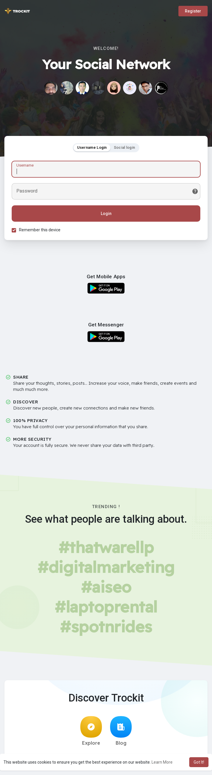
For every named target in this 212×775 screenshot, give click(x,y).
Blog (121, 731)
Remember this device (39, 230)
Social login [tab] (124, 147)
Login (106, 213)
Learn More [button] (162, 762)
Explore (91, 731)
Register (193, 11)
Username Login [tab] (92, 147)
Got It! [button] (199, 762)
